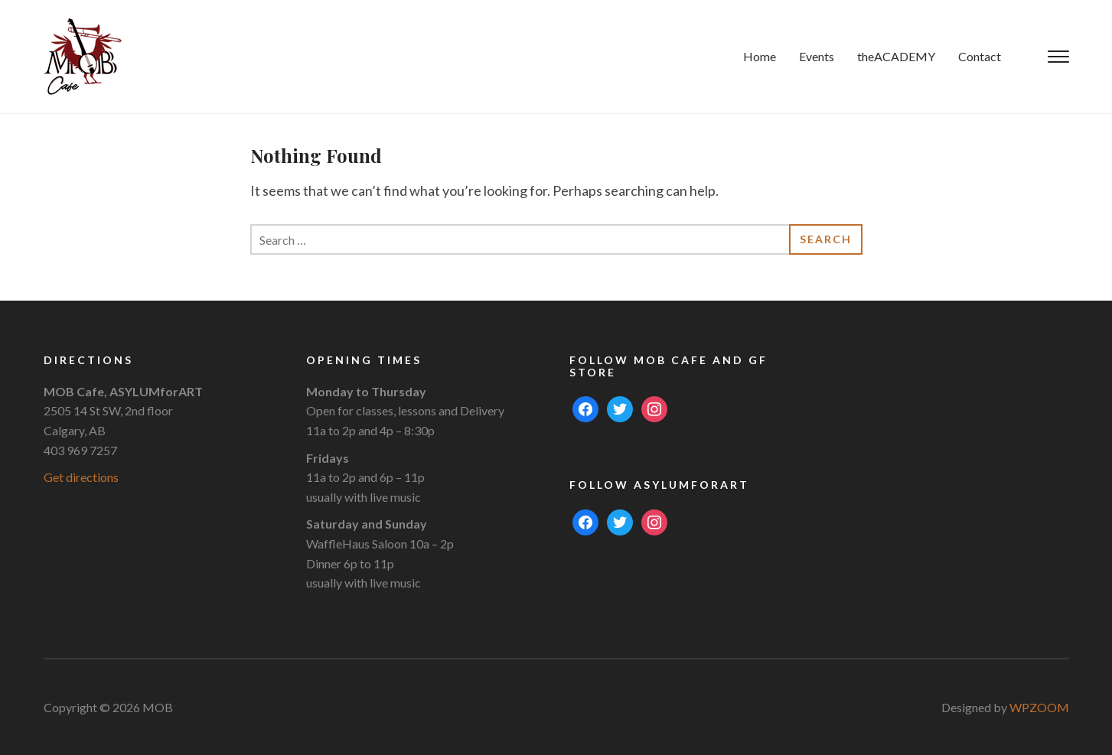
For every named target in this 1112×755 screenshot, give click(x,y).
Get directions (81, 477)
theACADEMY (896, 56)
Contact (979, 56)
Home (759, 56)
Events (816, 56)
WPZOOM (1039, 707)
